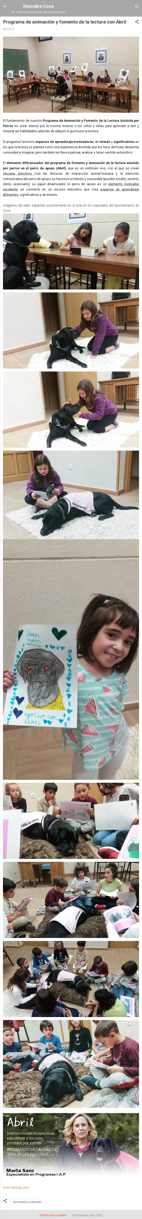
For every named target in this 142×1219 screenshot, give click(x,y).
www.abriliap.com (16, 1187)
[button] (137, 21)
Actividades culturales (27, 1202)
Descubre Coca (38, 6)
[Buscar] (137, 7)
